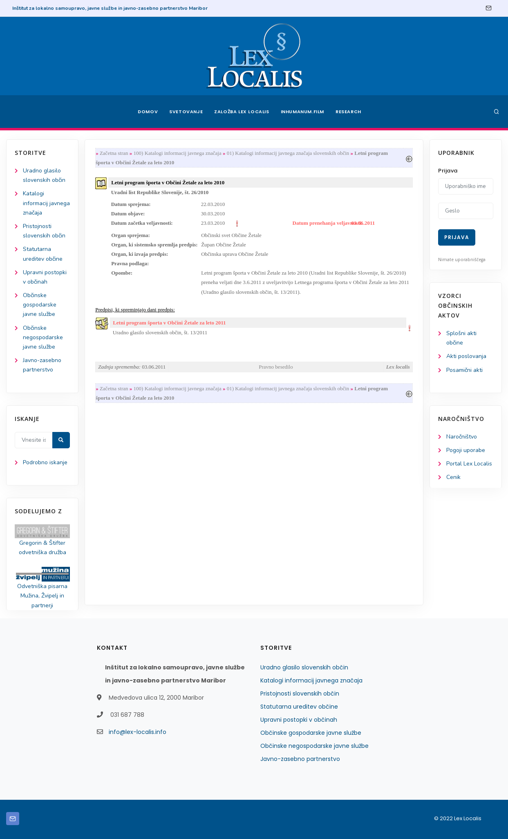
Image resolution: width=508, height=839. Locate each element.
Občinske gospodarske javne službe (39, 304)
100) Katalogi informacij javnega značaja (178, 153)
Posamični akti (464, 370)
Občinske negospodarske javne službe (43, 337)
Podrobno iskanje (45, 462)
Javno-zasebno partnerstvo (300, 759)
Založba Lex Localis (241, 111)
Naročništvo (461, 437)
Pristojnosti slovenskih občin (299, 693)
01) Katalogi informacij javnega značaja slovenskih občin (288, 153)
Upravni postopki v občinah (298, 720)
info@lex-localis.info (137, 732)
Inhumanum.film (302, 111)
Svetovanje (186, 111)
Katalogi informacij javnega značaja (46, 203)
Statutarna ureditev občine (299, 707)
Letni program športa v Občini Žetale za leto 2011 (169, 323)
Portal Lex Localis (469, 464)
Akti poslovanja (466, 356)
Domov (148, 111)
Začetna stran (114, 153)
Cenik (453, 477)
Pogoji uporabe (465, 450)
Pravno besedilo (276, 367)
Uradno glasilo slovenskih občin (304, 667)
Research (348, 111)
